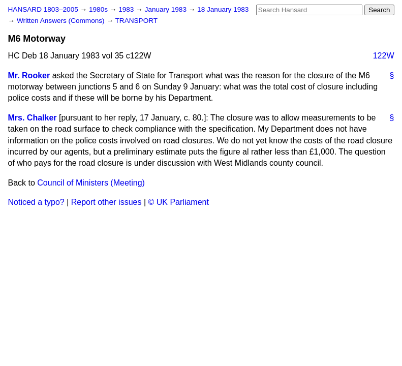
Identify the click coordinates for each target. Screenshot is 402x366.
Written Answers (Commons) (62, 20)
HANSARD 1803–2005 (43, 9)
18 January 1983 (223, 9)
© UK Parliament (178, 202)
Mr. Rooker (29, 75)
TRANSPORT (136, 20)
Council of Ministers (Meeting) (91, 182)
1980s (99, 9)
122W (383, 55)
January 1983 (167, 9)
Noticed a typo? (36, 202)
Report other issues (106, 202)
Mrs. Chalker (32, 117)
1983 (127, 9)
